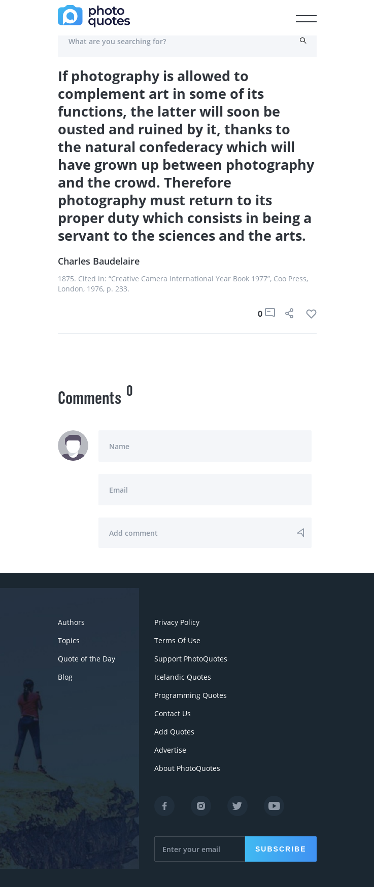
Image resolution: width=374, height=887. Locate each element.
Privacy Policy (176, 622)
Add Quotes (174, 731)
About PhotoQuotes (187, 768)
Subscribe (280, 849)
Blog (65, 677)
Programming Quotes (190, 695)
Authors (71, 622)
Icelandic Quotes (182, 677)
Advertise (170, 750)
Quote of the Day (86, 658)
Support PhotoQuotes (190, 658)
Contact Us (172, 713)
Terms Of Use (177, 640)
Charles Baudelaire (99, 261)
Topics (69, 640)
